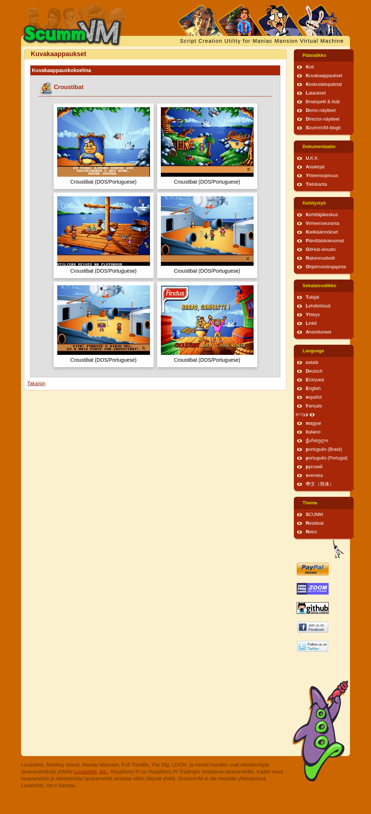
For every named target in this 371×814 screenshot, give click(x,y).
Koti (310, 67)
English (313, 388)
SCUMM (314, 514)
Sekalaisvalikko (319, 285)
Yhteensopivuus (322, 175)
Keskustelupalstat (324, 84)
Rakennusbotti (320, 258)
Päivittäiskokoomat (325, 240)
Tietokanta (316, 184)
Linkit (311, 323)
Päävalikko (314, 55)
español (314, 397)
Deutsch (314, 371)
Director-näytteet (322, 119)
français (314, 405)
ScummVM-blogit (323, 127)
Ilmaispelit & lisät (323, 101)
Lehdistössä (318, 306)
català (312, 362)
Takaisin (36, 383)
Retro (311, 531)
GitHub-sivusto (321, 249)
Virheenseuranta (322, 223)
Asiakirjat (315, 166)
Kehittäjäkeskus (322, 214)
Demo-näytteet (321, 110)
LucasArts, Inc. (91, 772)
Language (313, 350)
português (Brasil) (324, 449)
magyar (313, 423)
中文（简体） (320, 484)
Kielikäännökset (322, 232)
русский (314, 466)
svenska (314, 475)
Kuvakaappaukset (324, 75)
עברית (302, 414)
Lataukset (316, 93)
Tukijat (312, 297)
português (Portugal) (327, 458)
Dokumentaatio (319, 146)
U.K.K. (312, 158)
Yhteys (313, 314)
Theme (310, 502)
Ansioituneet (318, 332)
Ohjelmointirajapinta (326, 266)
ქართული (317, 440)
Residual (315, 523)
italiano (313, 432)
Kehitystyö (314, 203)
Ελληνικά (315, 379)
